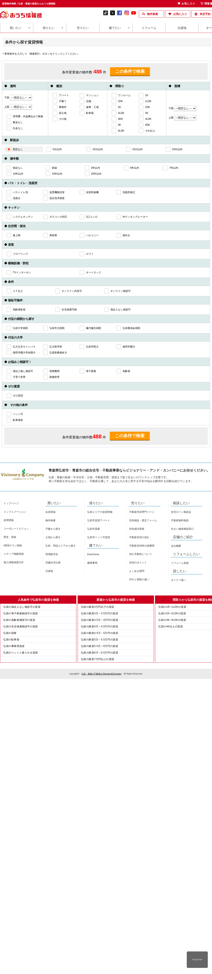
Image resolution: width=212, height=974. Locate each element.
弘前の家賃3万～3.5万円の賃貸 (99, 613)
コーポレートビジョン (16, 528)
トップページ (11, 503)
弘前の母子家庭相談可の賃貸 (20, 613)
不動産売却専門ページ (141, 512)
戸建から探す (53, 528)
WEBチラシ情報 (13, 545)
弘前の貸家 (10, 633)
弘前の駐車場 (11, 639)
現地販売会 (51, 554)
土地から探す (53, 537)
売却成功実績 (136, 528)
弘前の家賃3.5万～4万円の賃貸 (99, 619)
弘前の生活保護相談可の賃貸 (20, 626)
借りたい (48, 28)
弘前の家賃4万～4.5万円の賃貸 (99, 626)
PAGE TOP (197, 960)
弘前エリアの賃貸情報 (100, 512)
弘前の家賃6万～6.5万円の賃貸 (99, 652)
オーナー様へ (178, 580)
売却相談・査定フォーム (143, 520)
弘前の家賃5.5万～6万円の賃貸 (99, 646)
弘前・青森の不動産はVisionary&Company (101, 674)
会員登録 (50, 512)
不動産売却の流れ (139, 537)
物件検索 (152, 14)
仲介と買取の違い (139, 579)
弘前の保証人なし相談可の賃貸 (21, 606)
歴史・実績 (10, 537)
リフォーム (149, 28)
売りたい (83, 28)
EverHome (93, 554)
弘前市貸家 (93, 528)
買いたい (15, 28)
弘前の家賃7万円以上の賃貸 (97, 659)
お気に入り (180, 14)
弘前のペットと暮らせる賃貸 (20, 652)
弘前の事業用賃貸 (14, 646)
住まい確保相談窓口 (182, 528)
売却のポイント (138, 562)
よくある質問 (136, 571)
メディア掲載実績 (14, 553)
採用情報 (9, 520)
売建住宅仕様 (53, 562)
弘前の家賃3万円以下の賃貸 (97, 606)
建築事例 (92, 562)
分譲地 (182, 28)
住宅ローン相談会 (181, 512)
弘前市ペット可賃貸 (98, 537)
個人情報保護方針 (14, 562)
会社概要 (176, 545)
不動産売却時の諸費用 (141, 545)
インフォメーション (15, 511)
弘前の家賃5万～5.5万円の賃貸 (99, 639)
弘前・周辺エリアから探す (60, 545)
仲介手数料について (140, 554)
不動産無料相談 (180, 520)
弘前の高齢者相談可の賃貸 (19, 619)
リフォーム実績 (180, 563)
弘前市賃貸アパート (98, 520)
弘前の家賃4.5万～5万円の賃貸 (99, 633)
